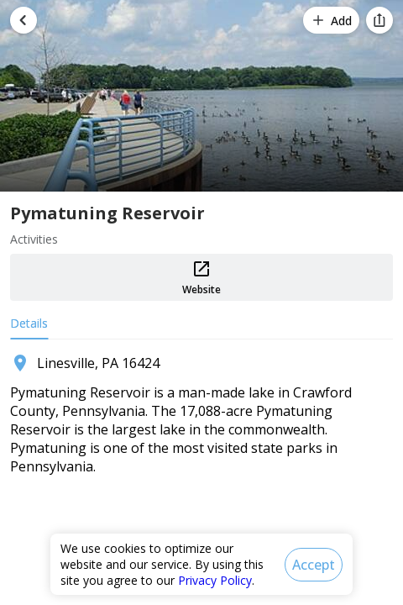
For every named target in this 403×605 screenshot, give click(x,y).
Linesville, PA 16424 (98, 363)
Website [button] (201, 278)
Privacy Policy (215, 580)
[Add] (331, 20)
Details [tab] (29, 323)
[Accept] (314, 564)
